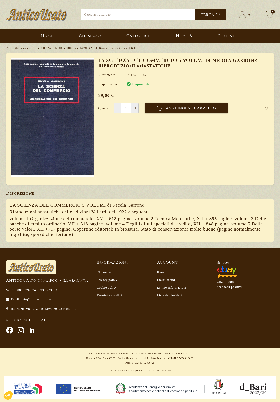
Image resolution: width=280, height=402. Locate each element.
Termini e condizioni (111, 295)
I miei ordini (166, 279)
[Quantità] (126, 108)
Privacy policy (107, 279)
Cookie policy (107, 287)
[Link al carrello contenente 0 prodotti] (269, 14)
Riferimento (106, 74)
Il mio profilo (167, 272)
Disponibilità (107, 84)
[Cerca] (153, 14)
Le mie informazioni (171, 287)
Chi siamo (104, 272)
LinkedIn (31, 330)
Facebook (9, 330)
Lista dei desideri (169, 295)
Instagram (20, 330)
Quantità (104, 108)
